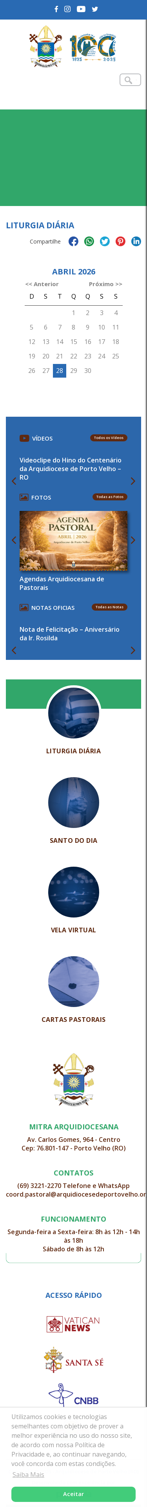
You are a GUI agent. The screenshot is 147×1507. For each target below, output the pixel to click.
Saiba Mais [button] (28, 1474)
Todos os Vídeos (108, 437)
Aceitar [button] (73, 1494)
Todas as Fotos (109, 496)
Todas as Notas (109, 606)
